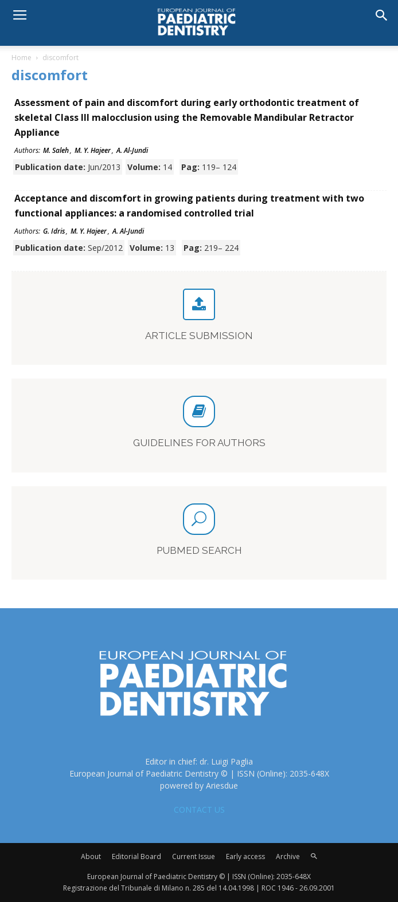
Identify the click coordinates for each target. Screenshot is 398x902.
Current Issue (193, 856)
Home (21, 57)
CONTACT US (199, 809)
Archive (288, 856)
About (91, 856)
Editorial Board (136, 856)
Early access (245, 856)
